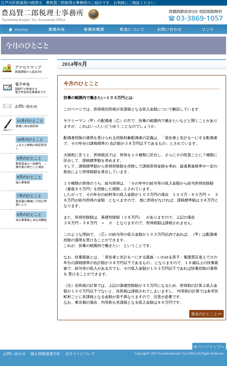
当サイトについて (80, 354)
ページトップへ (209, 347)
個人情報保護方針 (45, 354)
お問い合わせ (14, 354)
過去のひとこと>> (206, 314)
